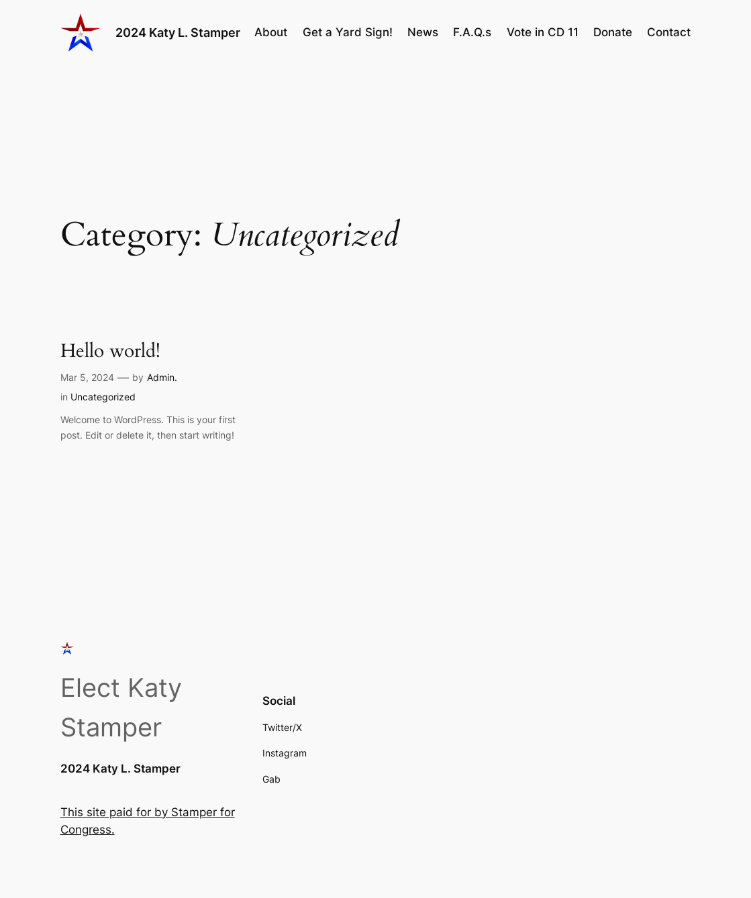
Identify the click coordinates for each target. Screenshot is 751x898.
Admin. (162, 377)
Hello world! (110, 350)
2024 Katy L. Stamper (177, 32)
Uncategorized (103, 396)
